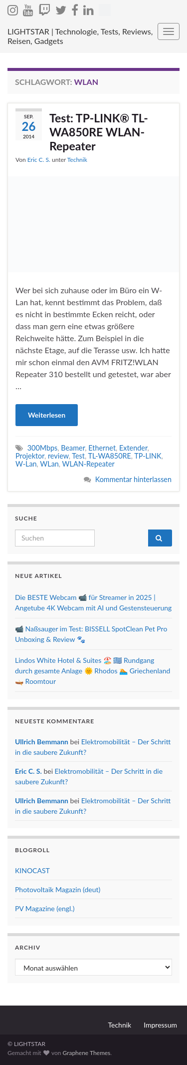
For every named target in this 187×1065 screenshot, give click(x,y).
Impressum (160, 1025)
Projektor (29, 456)
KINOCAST (32, 870)
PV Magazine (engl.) (44, 908)
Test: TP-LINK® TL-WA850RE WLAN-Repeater (98, 132)
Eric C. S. (38, 159)
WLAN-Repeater (88, 464)
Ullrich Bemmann (41, 741)
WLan (49, 464)
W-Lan (26, 464)
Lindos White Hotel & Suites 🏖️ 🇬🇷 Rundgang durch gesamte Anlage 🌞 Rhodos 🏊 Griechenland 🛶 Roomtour (92, 670)
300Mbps (42, 448)
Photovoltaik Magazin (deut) (57, 889)
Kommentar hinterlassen (133, 479)
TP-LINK (147, 456)
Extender (133, 448)
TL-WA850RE (109, 456)
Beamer (73, 448)
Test (78, 456)
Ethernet (102, 448)
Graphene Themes (86, 1053)
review (58, 456)
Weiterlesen (46, 415)
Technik (77, 159)
